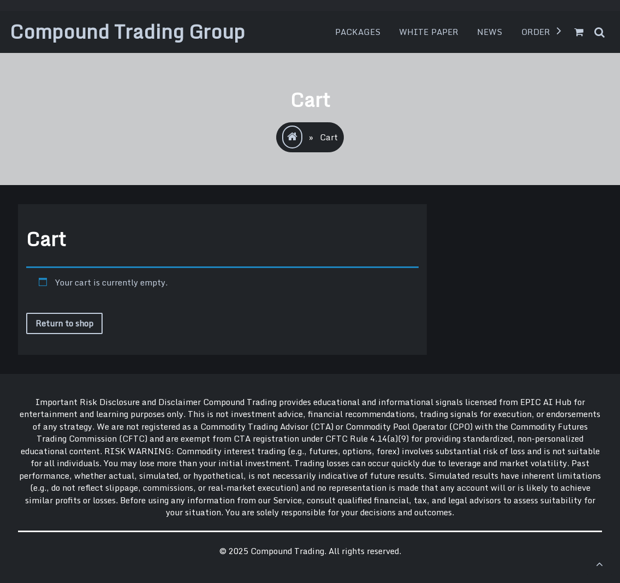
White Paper (428, 31)
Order (536, 31)
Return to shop (64, 323)
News (489, 31)
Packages (357, 31)
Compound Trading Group (127, 31)
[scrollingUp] (599, 564)
